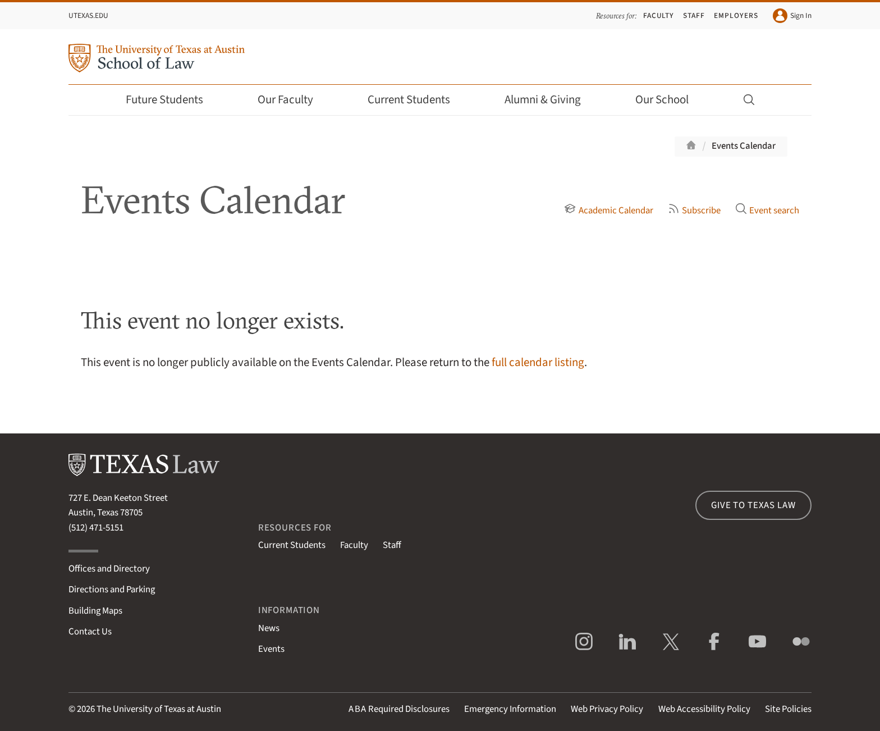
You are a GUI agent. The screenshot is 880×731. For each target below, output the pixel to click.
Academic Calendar (608, 210)
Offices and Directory (109, 568)
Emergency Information (510, 709)
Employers (736, 15)
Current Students (416, 100)
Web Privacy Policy (607, 709)
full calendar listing (538, 362)
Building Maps (95, 611)
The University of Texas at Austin (159, 709)
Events (271, 649)
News (268, 628)
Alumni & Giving (550, 100)
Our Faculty (293, 100)
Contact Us (90, 631)
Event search (767, 210)
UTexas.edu (88, 15)
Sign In (792, 15)
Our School (669, 100)
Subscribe (694, 210)
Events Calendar (744, 146)
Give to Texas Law (753, 505)
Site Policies (788, 709)
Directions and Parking (111, 589)
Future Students (172, 100)
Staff (694, 15)
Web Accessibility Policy (704, 709)
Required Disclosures (399, 709)
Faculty (659, 15)
